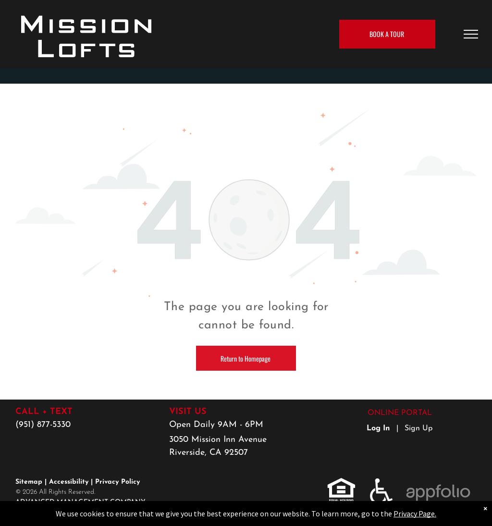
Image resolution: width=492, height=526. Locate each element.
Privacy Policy (117, 482)
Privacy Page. (415, 513)
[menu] (470, 34)
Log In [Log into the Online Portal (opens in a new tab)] (378, 428)
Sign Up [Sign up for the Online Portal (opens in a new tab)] (418, 428)
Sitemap (28, 482)
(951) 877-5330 (43, 424)
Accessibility (68, 482)
